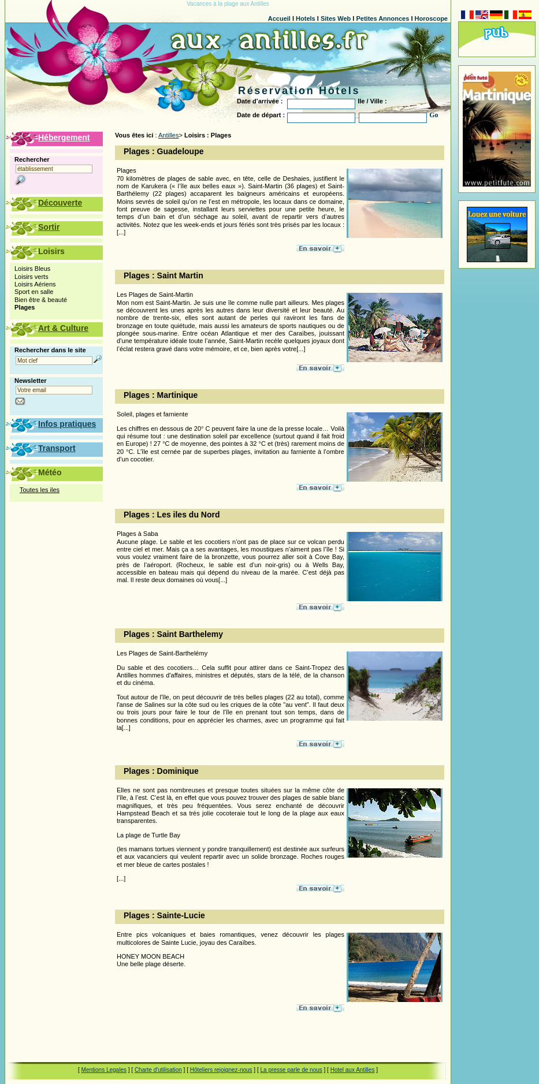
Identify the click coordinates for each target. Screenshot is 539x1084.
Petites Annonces (382, 18)
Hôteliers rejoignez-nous (221, 1070)
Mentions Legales (104, 1070)
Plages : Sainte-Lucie (164, 915)
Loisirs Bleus (32, 268)
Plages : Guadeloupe (163, 151)
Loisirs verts (31, 276)
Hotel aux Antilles (352, 1070)
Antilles (168, 135)
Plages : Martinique (161, 395)
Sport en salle (33, 291)
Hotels (305, 18)
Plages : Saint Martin (163, 275)
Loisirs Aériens (35, 284)
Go (433, 115)
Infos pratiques (67, 424)
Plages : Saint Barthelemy (173, 634)
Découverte (60, 202)
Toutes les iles (40, 489)
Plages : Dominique (161, 771)
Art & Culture (63, 328)
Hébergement (64, 137)
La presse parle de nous (291, 1070)
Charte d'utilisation (158, 1070)
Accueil (279, 18)
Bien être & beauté (40, 299)
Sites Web (336, 18)
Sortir (49, 227)
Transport (57, 448)
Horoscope (431, 18)
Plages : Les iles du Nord (172, 514)
